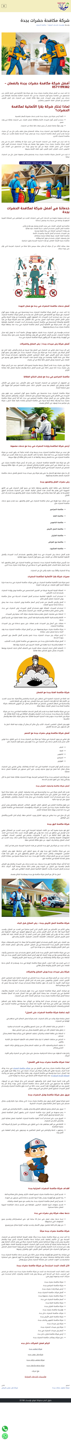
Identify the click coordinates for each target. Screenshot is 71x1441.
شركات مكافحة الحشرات (21, 1096)
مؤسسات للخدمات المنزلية (55, 25)
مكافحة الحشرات (39, 25)
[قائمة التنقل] (4, 6)
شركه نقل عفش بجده (35, 1392)
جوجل (51, 1310)
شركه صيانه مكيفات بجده (35, 1403)
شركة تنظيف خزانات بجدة (35, 1397)
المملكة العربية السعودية (60, 1104)
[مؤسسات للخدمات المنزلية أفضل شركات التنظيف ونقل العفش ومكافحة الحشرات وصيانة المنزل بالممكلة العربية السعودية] (63, 6)
